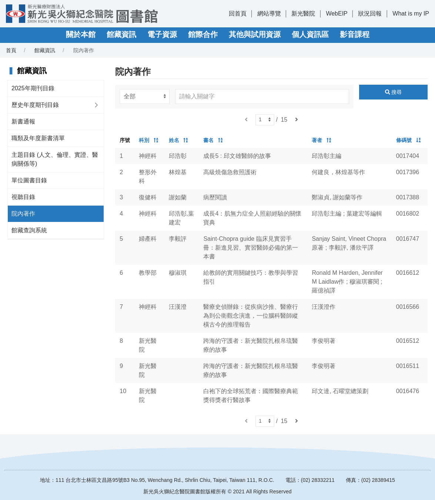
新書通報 (23, 121)
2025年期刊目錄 (32, 88)
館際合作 (203, 34)
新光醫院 (303, 13)
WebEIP (336, 13)
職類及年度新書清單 (38, 138)
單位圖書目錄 (29, 180)
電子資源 (162, 34)
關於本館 (81, 34)
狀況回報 (370, 13)
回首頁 (238, 13)
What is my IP (410, 13)
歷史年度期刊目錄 (35, 105)
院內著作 (23, 213)
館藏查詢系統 (29, 230)
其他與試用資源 (255, 34)
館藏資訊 (121, 34)
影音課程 (354, 34)
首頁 (11, 50)
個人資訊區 (310, 34)
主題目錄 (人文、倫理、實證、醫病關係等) (54, 159)
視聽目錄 (23, 197)
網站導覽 (269, 13)
